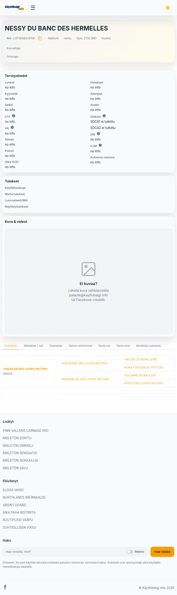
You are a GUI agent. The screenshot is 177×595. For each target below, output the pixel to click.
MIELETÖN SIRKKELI (18, 446)
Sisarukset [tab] (55, 346)
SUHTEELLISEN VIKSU (19, 527)
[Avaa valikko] (33, 8)
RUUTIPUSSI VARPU (18, 520)
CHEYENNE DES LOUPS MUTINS (84, 363)
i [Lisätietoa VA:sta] (12, 127)
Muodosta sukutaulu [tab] (148, 346)
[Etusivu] (15, 8)
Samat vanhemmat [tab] (80, 346)
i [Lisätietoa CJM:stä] (100, 145)
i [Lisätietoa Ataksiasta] (104, 116)
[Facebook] (5, 588)
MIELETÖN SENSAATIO (20, 453)
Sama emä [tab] (123, 346)
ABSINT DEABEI (14, 505)
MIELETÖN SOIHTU (17, 438)
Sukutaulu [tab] (11, 346)
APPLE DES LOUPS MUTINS (143, 383)
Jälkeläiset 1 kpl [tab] (33, 346)
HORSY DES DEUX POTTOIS (143, 367)
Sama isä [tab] (104, 346)
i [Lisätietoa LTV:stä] (13, 116)
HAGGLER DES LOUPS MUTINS (25, 369)
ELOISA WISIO (13, 490)
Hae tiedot (162, 552)
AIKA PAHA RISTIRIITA (19, 513)
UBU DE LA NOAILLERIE (140, 359)
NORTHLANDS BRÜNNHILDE (24, 498)
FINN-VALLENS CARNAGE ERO (25, 431)
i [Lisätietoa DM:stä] (98, 134)
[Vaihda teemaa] (167, 7)
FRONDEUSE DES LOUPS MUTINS (85, 379)
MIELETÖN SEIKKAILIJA (20, 461)
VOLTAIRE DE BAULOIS (140, 375)
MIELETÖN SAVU (15, 468)
